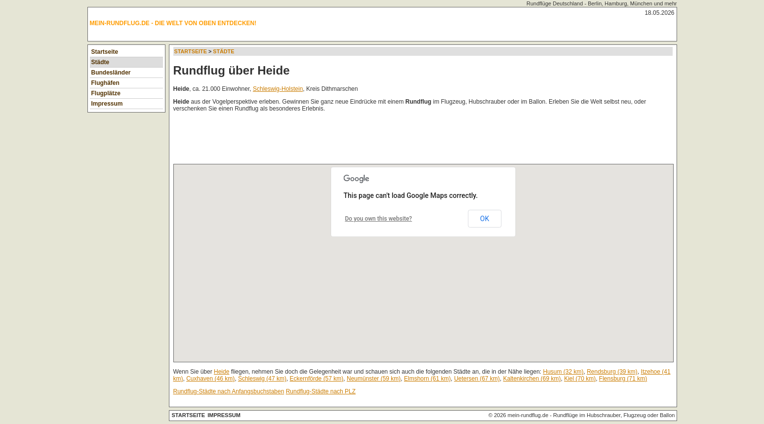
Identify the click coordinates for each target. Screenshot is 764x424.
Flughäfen (105, 82)
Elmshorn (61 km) (427, 378)
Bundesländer (111, 72)
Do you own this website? (378, 218)
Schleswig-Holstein (278, 88)
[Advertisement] (353, 140)
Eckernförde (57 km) (317, 378)
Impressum (107, 103)
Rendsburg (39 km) (612, 371)
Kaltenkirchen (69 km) (532, 378)
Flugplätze (106, 93)
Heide (221, 371)
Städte (100, 62)
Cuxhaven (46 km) (210, 378)
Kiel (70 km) (580, 378)
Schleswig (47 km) (262, 378)
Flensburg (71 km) (623, 378)
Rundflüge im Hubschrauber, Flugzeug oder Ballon (614, 415)
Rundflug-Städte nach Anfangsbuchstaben (228, 391)
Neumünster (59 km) (374, 378)
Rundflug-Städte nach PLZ (321, 391)
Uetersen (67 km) (477, 378)
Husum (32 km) (563, 371)
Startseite (105, 51)
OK (484, 219)
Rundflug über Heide (231, 70)
